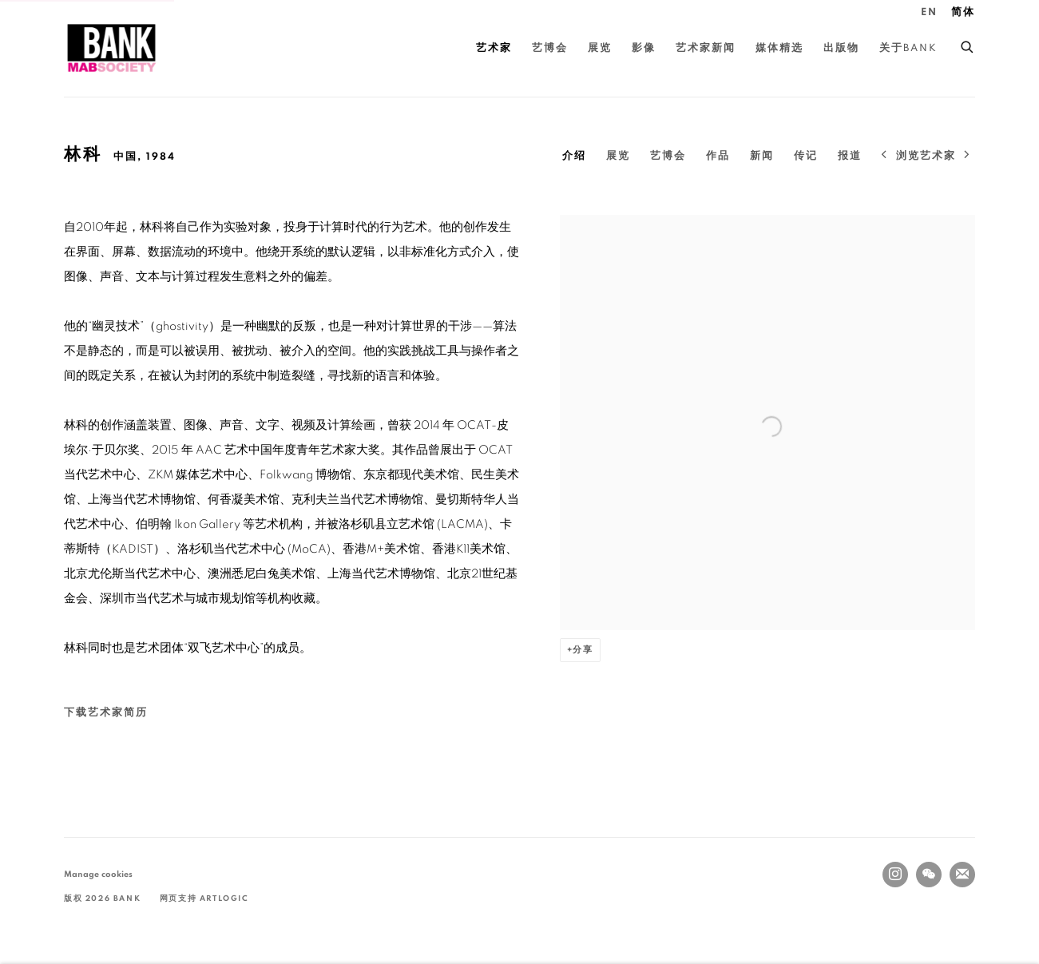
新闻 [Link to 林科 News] (762, 156)
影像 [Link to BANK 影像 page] (644, 48)
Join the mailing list (962, 874)
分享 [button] (583, 649)
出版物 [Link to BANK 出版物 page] (841, 48)
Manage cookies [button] (98, 874)
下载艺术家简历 (153, 716)
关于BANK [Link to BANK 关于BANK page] (908, 48)
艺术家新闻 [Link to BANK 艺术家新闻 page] (706, 48)
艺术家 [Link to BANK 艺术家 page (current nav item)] (494, 48)
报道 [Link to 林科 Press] (850, 156)
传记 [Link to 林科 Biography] (806, 156)
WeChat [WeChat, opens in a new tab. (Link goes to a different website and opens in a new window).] (929, 874)
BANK (112, 48)
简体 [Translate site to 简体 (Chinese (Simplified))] (963, 12)
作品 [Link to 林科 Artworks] (718, 156)
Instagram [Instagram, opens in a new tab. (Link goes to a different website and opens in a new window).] (895, 874)
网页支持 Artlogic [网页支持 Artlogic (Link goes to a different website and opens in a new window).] (204, 899)
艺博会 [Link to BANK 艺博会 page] (550, 48)
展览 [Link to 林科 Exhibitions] (618, 156)
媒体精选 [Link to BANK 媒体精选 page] (779, 48)
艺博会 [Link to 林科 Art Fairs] (668, 156)
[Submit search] (968, 44)
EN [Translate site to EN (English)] (929, 12)
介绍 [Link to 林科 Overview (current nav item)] (574, 156)
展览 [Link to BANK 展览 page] (600, 48)
